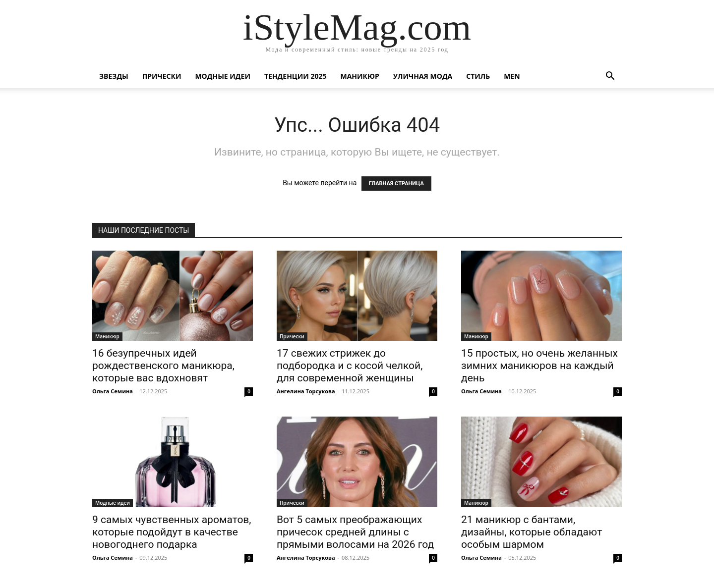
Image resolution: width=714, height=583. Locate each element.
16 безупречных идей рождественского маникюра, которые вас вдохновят (163, 365)
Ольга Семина (112, 391)
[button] (610, 77)
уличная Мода (422, 76)
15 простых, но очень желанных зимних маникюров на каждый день (539, 365)
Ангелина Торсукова (306, 391)
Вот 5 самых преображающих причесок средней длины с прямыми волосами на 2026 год (355, 532)
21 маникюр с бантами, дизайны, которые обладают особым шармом (531, 532)
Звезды (113, 76)
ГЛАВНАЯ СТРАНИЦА (396, 183)
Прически (161, 76)
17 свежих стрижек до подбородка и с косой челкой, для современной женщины (349, 365)
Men (512, 76)
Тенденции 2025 (295, 76)
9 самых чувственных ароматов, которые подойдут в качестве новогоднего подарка (171, 532)
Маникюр (360, 76)
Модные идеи (222, 76)
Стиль (478, 76)
